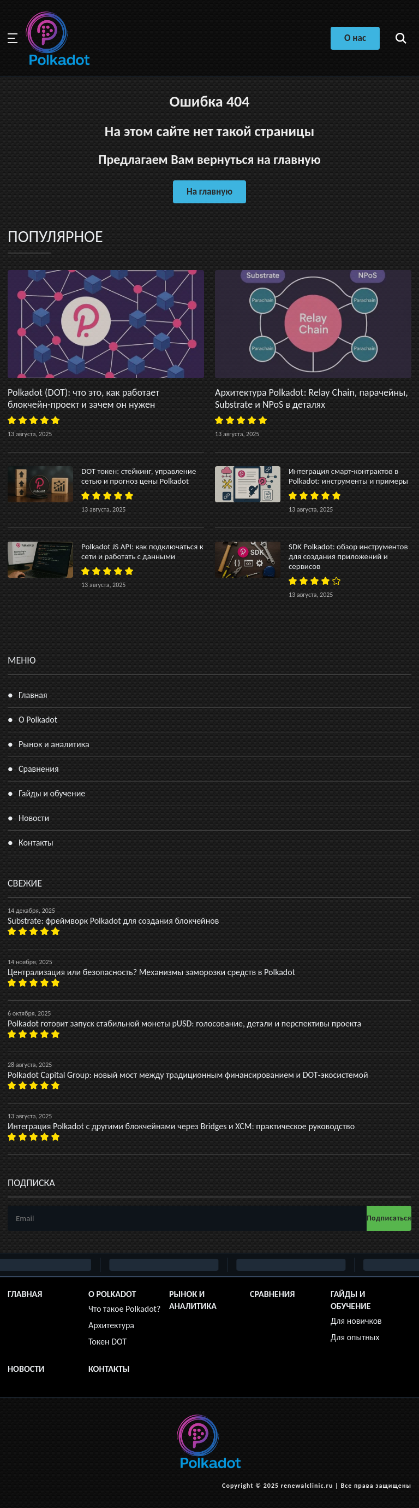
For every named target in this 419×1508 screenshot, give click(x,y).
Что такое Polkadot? (124, 1309)
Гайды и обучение (52, 793)
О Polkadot (38, 719)
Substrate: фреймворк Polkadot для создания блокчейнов (113, 921)
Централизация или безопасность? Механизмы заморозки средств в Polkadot (151, 972)
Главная (33, 695)
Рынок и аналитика (54, 744)
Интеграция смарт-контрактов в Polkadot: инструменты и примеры (348, 476)
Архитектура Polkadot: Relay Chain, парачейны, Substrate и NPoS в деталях (311, 398)
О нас (355, 38)
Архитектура (111, 1325)
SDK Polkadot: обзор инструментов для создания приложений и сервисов (348, 556)
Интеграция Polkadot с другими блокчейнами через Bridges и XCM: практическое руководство (181, 1126)
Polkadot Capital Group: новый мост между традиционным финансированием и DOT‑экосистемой (188, 1075)
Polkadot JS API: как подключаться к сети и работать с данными (142, 551)
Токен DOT (107, 1341)
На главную (209, 191)
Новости (34, 818)
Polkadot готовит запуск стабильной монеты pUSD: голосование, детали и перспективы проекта (184, 1023)
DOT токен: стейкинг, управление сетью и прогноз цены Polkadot (138, 476)
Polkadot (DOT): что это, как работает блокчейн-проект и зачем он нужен (83, 398)
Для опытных (355, 1337)
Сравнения (39, 769)
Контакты (36, 842)
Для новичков (356, 1321)
